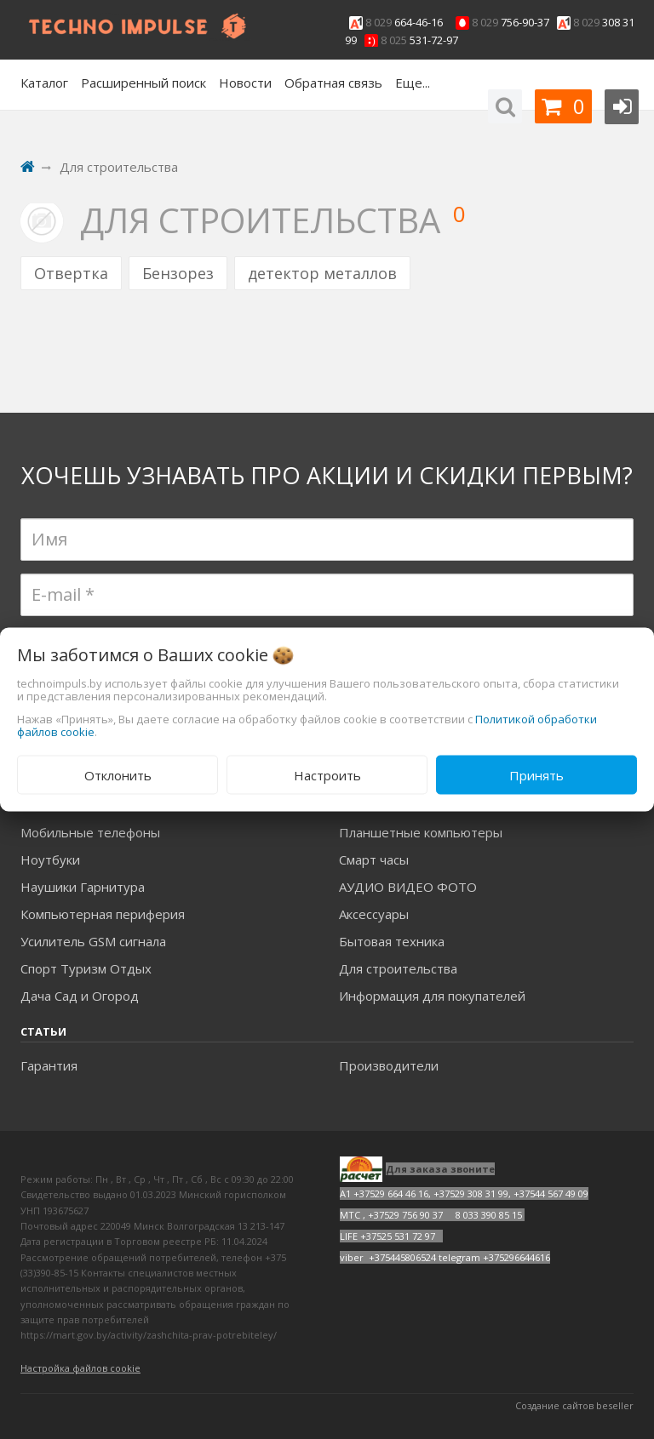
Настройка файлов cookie (80, 1368)
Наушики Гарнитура (82, 886)
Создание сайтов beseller (574, 1405)
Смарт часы (374, 859)
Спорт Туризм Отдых (86, 968)
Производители (389, 1065)
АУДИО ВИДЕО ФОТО (408, 886)
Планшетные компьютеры (420, 832)
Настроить (327, 774)
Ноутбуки (50, 859)
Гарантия (48, 1065)
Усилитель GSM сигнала (93, 941)
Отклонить (118, 774)
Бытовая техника (392, 941)
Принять (536, 774)
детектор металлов (322, 273)
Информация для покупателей (432, 995)
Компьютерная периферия (102, 913)
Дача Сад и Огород (79, 995)
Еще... (412, 82)
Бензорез (178, 273)
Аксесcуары (374, 913)
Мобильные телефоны (90, 832)
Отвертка (71, 273)
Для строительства (398, 968)
